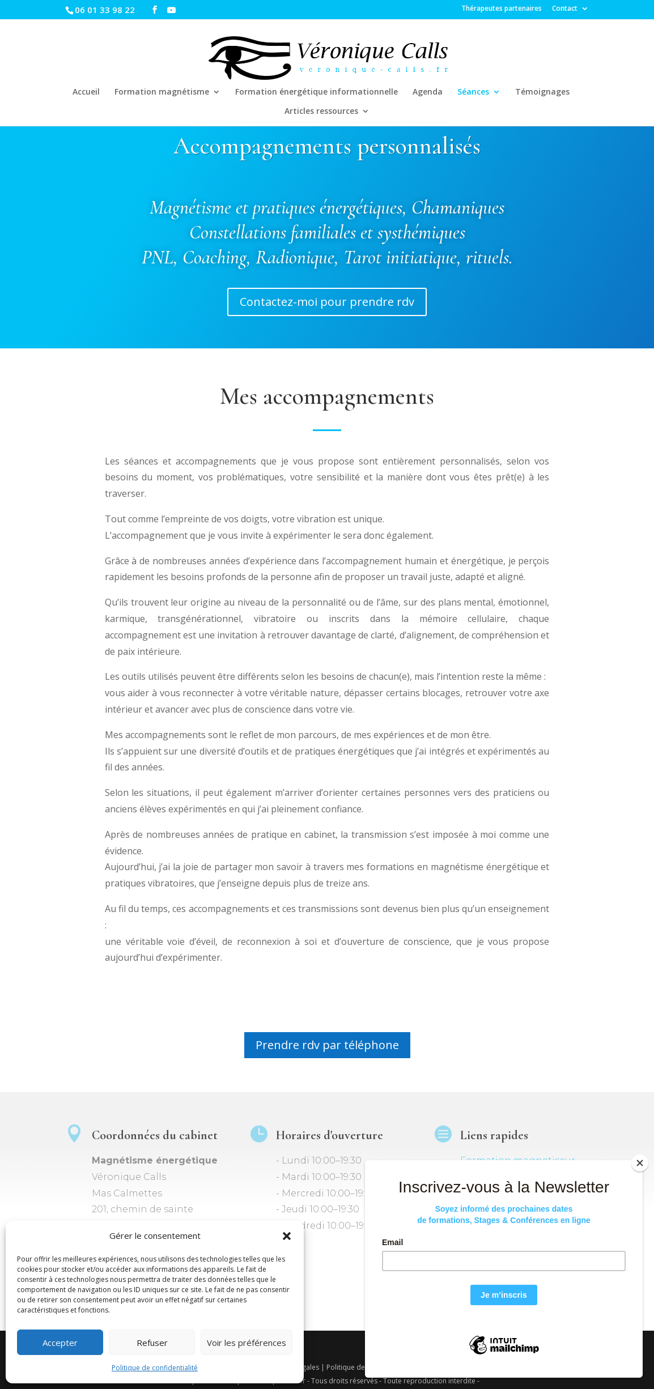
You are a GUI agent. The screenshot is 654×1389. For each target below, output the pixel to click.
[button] (286, 1236)
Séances (473, 92)
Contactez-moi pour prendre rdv (327, 301)
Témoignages (542, 92)
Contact (564, 9)
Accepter (60, 1342)
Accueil (86, 92)
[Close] (639, 1162)
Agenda (428, 92)
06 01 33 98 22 (105, 9)
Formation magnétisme (161, 92)
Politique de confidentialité (155, 1368)
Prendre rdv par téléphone (327, 1045)
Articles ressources (321, 111)
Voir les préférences (246, 1342)
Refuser (152, 1342)
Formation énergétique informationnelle (316, 92)
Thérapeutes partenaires (501, 9)
